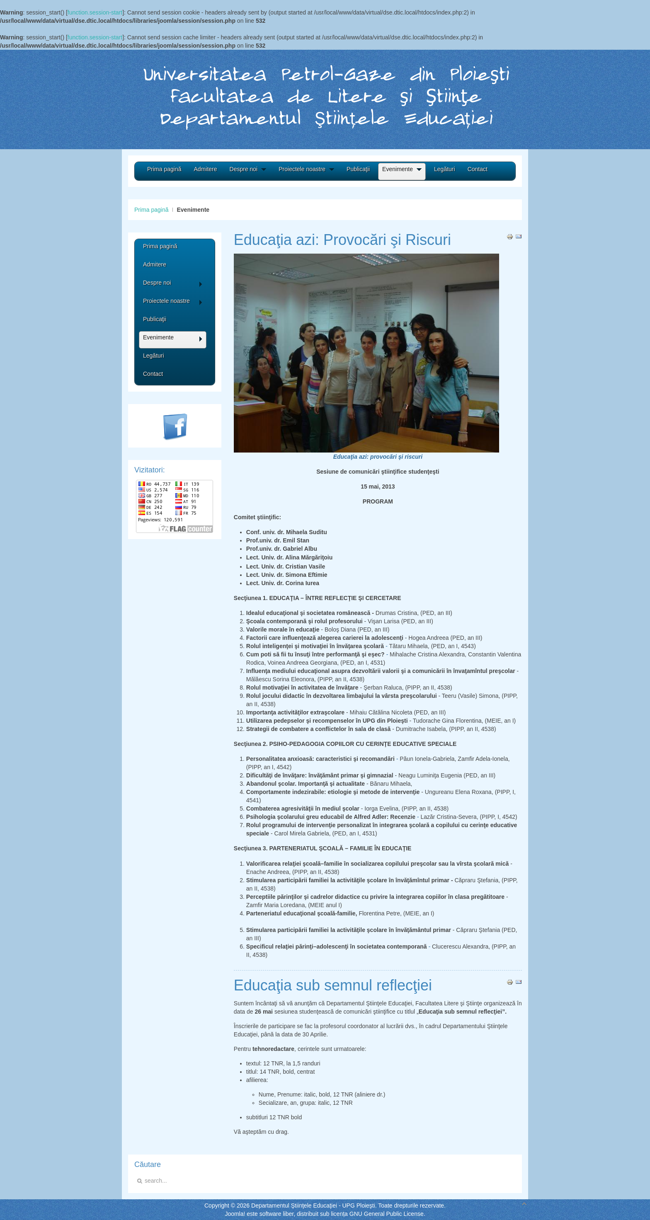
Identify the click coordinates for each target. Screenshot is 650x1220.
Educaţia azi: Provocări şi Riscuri (342, 239)
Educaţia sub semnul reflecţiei (333, 985)
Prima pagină (151, 209)
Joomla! (235, 1213)
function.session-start (95, 12)
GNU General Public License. (387, 1213)
